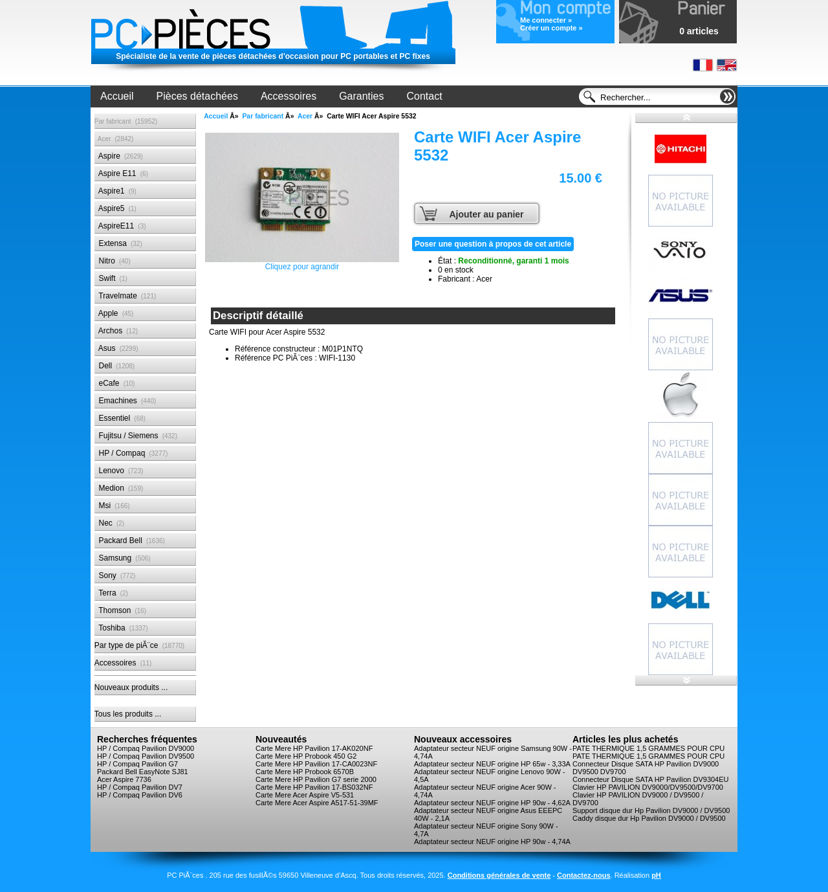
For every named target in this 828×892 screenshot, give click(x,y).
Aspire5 (115, 208)
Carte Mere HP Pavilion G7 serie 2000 (316, 779)
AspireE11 (120, 225)
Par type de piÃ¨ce (139, 645)
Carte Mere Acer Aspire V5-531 (305, 795)
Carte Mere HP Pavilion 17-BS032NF (314, 787)
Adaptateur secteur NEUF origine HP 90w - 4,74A (492, 841)
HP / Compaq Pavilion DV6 (139, 795)
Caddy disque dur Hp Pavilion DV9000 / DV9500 (649, 818)
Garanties (361, 96)
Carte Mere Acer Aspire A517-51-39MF (317, 803)
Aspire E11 (121, 173)
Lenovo (119, 470)
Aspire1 (115, 190)
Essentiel (120, 418)
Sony (114, 575)
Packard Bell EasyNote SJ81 (142, 771)
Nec (109, 523)
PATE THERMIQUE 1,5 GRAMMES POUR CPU (648, 748)
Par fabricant (262, 116)
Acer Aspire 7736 (124, 779)
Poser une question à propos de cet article (493, 244)
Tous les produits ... (127, 714)
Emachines (125, 400)
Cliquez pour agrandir (302, 202)
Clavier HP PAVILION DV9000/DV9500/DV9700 (647, 787)
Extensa (118, 243)
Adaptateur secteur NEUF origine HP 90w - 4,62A (492, 803)
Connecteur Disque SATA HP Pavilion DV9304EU (650, 779)
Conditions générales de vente (499, 875)
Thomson (120, 610)
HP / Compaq (131, 453)
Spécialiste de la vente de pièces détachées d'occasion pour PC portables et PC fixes (273, 56)
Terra (111, 592)
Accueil (117, 96)
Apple (114, 313)
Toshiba (121, 627)
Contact (424, 96)
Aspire (118, 156)
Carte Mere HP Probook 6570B (305, 771)
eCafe (114, 383)
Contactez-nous (584, 875)
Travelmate (125, 295)
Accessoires (288, 96)
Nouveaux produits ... (131, 687)
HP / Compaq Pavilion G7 (137, 764)
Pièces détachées (197, 96)
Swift (110, 278)
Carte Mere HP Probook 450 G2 (306, 756)
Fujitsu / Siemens (135, 435)
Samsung (122, 558)
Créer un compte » (551, 28)
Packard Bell (129, 540)
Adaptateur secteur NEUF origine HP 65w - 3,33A (492, 764)
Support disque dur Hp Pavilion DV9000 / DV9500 (651, 810)
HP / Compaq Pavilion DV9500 (145, 756)
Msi (112, 505)
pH (656, 875)
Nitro (112, 260)
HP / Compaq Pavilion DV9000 (145, 748)
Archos (116, 330)
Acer (305, 116)
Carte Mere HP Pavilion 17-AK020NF (314, 748)
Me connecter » (546, 20)
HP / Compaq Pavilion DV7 (139, 787)
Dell (114, 365)
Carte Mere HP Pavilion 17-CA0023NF (316, 764)
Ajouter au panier (486, 214)
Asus (116, 348)
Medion (118, 488)
